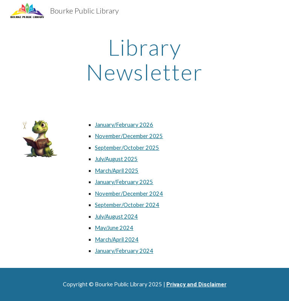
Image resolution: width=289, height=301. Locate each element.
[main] (144, 59)
